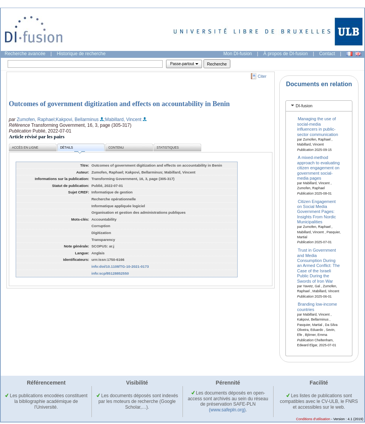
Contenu (116, 147)
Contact (327, 53)
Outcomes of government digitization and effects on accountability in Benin (119, 104)
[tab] (318, 105)
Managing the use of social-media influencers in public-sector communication (317, 126)
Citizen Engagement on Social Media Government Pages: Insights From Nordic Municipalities (316, 211)
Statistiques (167, 147)
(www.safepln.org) (227, 410)
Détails (72, 149)
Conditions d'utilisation (313, 419)
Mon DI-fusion (237, 53)
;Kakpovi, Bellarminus (76, 119)
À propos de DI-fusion (285, 53)
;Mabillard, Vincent (123, 119)
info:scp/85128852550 (110, 273)
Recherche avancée (25, 53)
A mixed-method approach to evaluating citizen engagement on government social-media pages (318, 167)
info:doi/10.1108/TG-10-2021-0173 (120, 266)
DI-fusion (304, 105)
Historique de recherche (81, 53)
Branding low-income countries (317, 306)
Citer (262, 76)
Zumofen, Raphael (36, 119)
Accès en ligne (25, 147)
